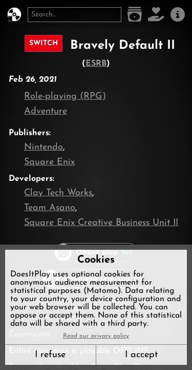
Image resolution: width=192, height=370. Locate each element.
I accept (141, 355)
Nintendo (43, 147)
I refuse (50, 355)
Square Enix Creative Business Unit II (101, 223)
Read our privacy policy (96, 336)
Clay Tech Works (58, 193)
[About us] (177, 14)
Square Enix (49, 162)
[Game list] (134, 14)
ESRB (96, 64)
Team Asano (49, 208)
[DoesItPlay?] (14, 14)
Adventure (45, 111)
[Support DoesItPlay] (156, 14)
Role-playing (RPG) (65, 96)
